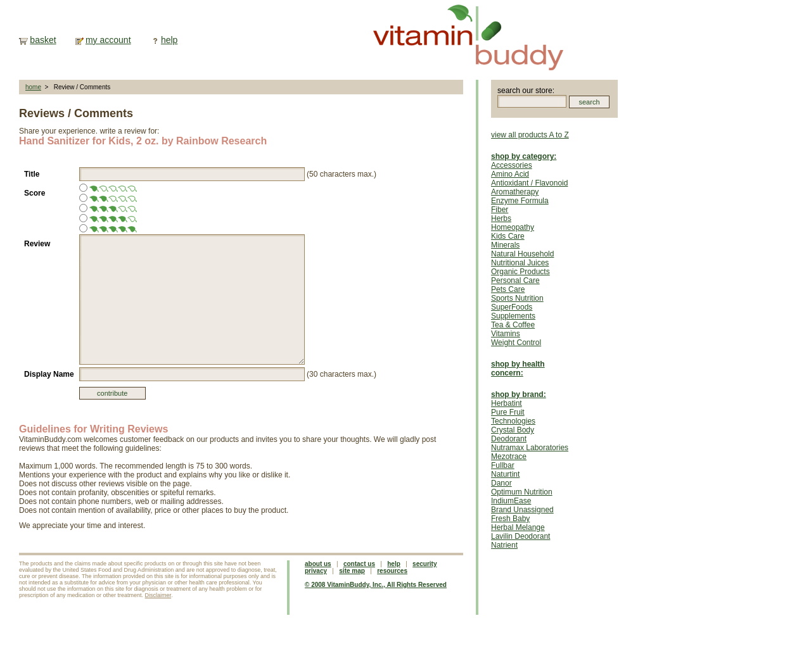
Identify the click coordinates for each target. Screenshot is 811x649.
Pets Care (508, 289)
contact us (359, 563)
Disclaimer (158, 595)
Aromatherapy (515, 191)
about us (318, 563)
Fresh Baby (510, 518)
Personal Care (515, 280)
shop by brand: (518, 394)
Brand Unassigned (522, 509)
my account (108, 40)
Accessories (511, 165)
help (169, 40)
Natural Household (522, 253)
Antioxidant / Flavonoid (529, 183)
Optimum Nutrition (521, 492)
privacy (316, 570)
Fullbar (502, 465)
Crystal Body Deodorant (512, 434)
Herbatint (506, 403)
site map (352, 570)
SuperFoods (511, 307)
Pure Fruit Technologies (513, 416)
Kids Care (508, 236)
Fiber (499, 209)
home (33, 87)
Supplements (513, 316)
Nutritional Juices (520, 262)
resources (392, 570)
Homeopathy (512, 227)
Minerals (505, 245)
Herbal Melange (518, 527)
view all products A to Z (530, 134)
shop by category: (523, 156)
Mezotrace (509, 456)
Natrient (504, 545)
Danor (501, 483)
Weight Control (516, 342)
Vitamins (505, 333)
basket (43, 40)
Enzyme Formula (520, 200)
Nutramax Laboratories (529, 447)
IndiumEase (511, 500)
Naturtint (505, 474)
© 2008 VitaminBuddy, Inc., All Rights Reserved (376, 584)
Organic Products (520, 271)
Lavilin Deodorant (520, 536)
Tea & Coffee (513, 324)
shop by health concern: (518, 368)
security (424, 563)
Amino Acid (510, 174)
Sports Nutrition (517, 298)
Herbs (501, 218)
